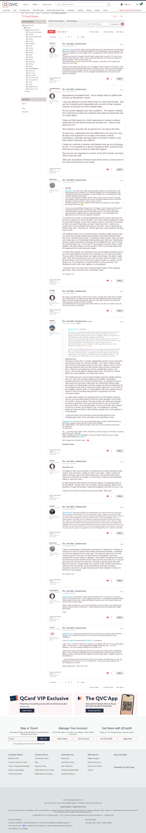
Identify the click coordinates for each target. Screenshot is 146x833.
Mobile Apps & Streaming (44, 774)
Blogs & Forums (29, 13)
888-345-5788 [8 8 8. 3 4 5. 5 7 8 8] (109, 815)
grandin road (98, 803)
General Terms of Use (79, 806)
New (15, 10)
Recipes (30, 52)
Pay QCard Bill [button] (106, 739)
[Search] (97, 24)
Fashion (80, 10)
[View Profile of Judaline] (52, 506)
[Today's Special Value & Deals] (131, 10)
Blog (36, 762)
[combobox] (80, 4)
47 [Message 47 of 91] (55, 535)
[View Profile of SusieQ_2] (52, 43)
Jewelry (97, 10)
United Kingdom (107, 823)
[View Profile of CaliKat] (51, 460)
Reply (120, 79)
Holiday (30, 57)
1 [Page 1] (59, 37)
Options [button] (122, 44)
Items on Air (47, 4)
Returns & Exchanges (16, 770)
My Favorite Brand (33, 30)
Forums (37, 13)
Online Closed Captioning (47, 823)
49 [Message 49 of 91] (55, 619)
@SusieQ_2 (74, 329)
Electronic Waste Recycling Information (59, 826)
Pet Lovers (31, 73)
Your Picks (6, 10)
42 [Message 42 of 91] (55, 171)
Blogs (27, 91)
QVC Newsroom (67, 766)
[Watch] (35, 4)
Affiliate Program (93, 758)
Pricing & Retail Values (30, 823)
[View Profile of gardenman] (53, 179)
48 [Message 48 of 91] (55, 582)
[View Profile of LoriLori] (51, 627)
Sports (30, 66)
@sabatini (65, 49)
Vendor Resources (94, 762)
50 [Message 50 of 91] (55, 675)
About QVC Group (67, 762)
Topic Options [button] (62, 32)
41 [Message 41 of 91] (55, 81)
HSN (63, 803)
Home (30, 55)
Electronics (31, 62)
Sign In (115, 16)
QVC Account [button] (83, 739)
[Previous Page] (53, 37)
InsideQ (30, 34)
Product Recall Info (15, 774)
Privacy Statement (65, 806)
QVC (22, 13)
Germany (88, 823)
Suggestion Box (33, 87)
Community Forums (42, 758)
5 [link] (68, 37)
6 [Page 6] (71, 37)
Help (121, 16)
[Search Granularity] (115, 24)
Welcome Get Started (34, 32)
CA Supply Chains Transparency (36, 826)
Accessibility (24, 828)
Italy (94, 823)
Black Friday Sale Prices (55, 10)
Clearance (71, 10)
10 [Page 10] (78, 37)
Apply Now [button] (127, 739)
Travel (30, 82)
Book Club (31, 71)
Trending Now (25, 10)
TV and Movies (45, 13)
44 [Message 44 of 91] (55, 312)
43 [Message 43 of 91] (55, 282)
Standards (25, 112)
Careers (90, 770)
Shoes (105, 10)
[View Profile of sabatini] (51, 320)
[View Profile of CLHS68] (52, 290)
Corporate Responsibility (69, 770)
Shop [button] (25, 4)
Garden (30, 59)
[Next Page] (83, 37)
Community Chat (33, 77)
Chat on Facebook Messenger (19, 766)
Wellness (31, 64)
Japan (99, 823)
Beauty (89, 10)
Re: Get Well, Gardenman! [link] (58, 13)
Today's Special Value (35, 37)
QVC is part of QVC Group (52, 803)
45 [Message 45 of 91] (55, 453)
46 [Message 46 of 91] (55, 498)
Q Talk (30, 84)
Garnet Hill (89, 803)
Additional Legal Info (62, 823)
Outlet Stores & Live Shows (44, 770)
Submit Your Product (95, 766)
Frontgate (81, 803)
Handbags (31, 43)
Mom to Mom (32, 75)
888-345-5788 (13, 758)
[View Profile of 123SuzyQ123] (53, 590)
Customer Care (33, 89)
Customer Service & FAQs (17, 762)
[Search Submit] (109, 4)
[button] (122, 4)
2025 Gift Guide (38, 10)
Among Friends (33, 80)
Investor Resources (68, 774)
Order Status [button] (62, 739)
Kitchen (30, 50)
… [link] (63, 37)
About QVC (65, 758)
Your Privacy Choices (14, 826)
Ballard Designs (72, 803)
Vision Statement (13, 828)
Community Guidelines (15, 823)
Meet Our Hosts (40, 766)
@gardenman (68, 95)
